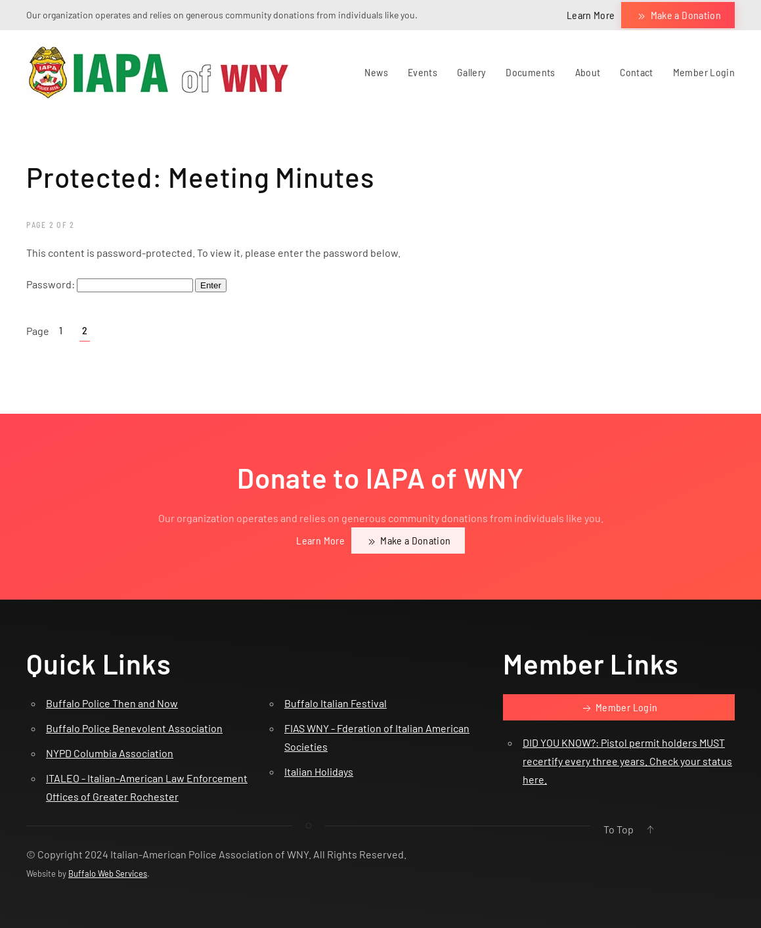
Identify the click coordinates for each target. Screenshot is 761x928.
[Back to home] (157, 72)
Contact (636, 72)
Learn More (591, 15)
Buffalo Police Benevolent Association (134, 728)
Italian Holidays (318, 771)
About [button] (588, 72)
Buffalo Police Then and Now (112, 703)
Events (422, 72)
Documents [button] (530, 72)
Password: (109, 284)
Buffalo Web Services (107, 873)
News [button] (375, 72)
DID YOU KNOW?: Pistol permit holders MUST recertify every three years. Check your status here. (627, 760)
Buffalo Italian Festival (335, 703)
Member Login (704, 72)
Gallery (471, 72)
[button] (650, 829)
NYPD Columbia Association (109, 753)
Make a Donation (678, 16)
